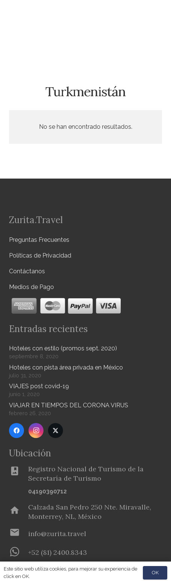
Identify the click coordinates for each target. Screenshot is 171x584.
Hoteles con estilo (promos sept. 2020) (63, 348)
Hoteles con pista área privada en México (66, 367)
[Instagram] (36, 430)
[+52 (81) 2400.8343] (18, 553)
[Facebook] (16, 430)
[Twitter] (55, 430)
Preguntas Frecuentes (39, 239)
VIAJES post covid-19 (39, 386)
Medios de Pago (31, 287)
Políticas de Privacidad (40, 255)
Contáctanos (27, 271)
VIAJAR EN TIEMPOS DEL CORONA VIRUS (68, 405)
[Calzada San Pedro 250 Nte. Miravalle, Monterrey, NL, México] (18, 511)
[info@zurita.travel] (18, 534)
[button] (160, 39)
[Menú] (142, 15)
